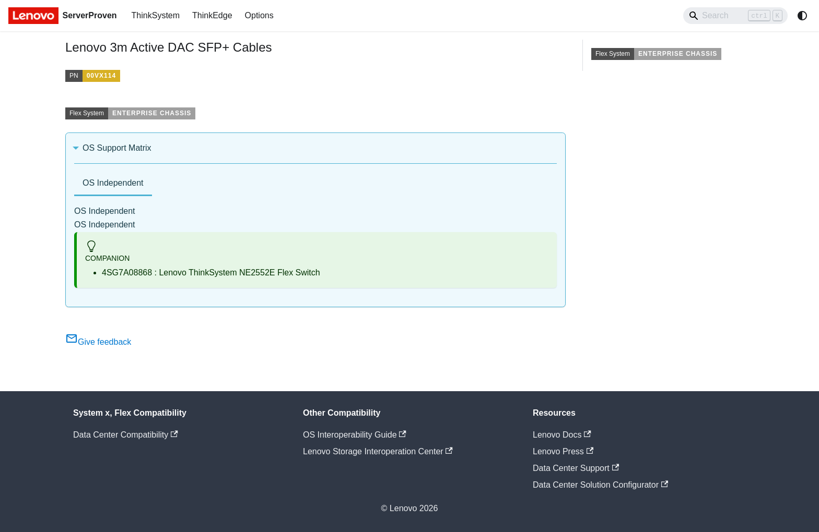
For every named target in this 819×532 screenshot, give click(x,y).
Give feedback (98, 341)
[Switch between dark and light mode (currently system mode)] (802, 15)
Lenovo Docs (562, 434)
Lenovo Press (563, 451)
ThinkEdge (212, 15)
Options (259, 15)
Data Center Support (576, 468)
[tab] (113, 184)
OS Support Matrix (117, 147)
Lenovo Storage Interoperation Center (378, 451)
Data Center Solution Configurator (600, 484)
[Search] (735, 15)
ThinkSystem (156, 15)
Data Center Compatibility (125, 434)
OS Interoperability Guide (354, 434)
